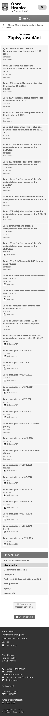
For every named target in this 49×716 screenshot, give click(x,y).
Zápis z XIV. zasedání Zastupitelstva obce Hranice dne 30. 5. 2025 (23, 102)
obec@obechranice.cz (12, 674)
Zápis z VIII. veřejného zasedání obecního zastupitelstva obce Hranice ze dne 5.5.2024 (24, 200)
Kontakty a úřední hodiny (16, 560)
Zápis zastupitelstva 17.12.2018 (18, 541)
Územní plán (10, 593)
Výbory (7, 588)
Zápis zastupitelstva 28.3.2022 (17, 377)
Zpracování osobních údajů (14, 638)
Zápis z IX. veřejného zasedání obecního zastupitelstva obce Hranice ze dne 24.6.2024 (22, 185)
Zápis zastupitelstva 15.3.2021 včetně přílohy (21, 427)
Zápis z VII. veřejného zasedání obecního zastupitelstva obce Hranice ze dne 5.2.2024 (24, 215)
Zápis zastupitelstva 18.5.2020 (17, 480)
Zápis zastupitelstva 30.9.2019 (17, 504)
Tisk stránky (9, 645)
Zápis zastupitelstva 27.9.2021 (17, 402)
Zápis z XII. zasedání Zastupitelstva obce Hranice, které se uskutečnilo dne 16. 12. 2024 (23, 132)
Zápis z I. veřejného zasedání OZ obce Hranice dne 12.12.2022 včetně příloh (21, 324)
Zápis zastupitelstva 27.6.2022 (17, 365)
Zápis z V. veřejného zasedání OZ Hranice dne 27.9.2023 (23, 265)
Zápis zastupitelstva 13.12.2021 (18, 390)
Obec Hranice (19, 6)
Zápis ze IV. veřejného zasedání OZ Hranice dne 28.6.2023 (24, 279)
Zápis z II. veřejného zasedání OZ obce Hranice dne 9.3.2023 (21, 309)
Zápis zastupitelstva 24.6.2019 (17, 516)
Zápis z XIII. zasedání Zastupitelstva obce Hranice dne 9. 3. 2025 (23, 116)
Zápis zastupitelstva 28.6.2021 (17, 414)
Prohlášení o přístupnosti (13, 634)
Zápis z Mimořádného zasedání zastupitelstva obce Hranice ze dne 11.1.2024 (20, 231)
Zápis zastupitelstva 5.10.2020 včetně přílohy (21, 454)
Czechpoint (9, 574)
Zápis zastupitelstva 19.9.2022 (17, 353)
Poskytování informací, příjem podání (22, 579)
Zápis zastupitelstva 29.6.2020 (17, 468)
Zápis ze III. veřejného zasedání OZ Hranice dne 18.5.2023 (24, 294)
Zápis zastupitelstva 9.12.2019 (17, 492)
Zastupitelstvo (11, 583)
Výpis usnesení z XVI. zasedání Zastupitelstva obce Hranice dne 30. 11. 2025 (22, 71)
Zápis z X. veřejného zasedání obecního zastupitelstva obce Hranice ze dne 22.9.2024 (22, 167)
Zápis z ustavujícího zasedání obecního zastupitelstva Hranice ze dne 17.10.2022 (23, 339)
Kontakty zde (11, 680)
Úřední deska (28, 25)
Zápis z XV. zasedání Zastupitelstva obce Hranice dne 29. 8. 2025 (22, 87)
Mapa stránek (8, 631)
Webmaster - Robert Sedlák (13, 712)
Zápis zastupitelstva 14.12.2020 (18, 441)
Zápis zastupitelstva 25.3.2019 (17, 529)
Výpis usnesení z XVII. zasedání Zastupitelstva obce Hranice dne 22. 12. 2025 (22, 54)
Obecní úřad (13, 25)
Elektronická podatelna (15, 569)
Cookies (5, 642)
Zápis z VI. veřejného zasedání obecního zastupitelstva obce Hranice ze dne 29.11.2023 (22, 249)
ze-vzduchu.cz (8, 702)
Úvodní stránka (24, 616)
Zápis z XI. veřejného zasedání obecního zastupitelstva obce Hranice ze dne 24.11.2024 (22, 150)
